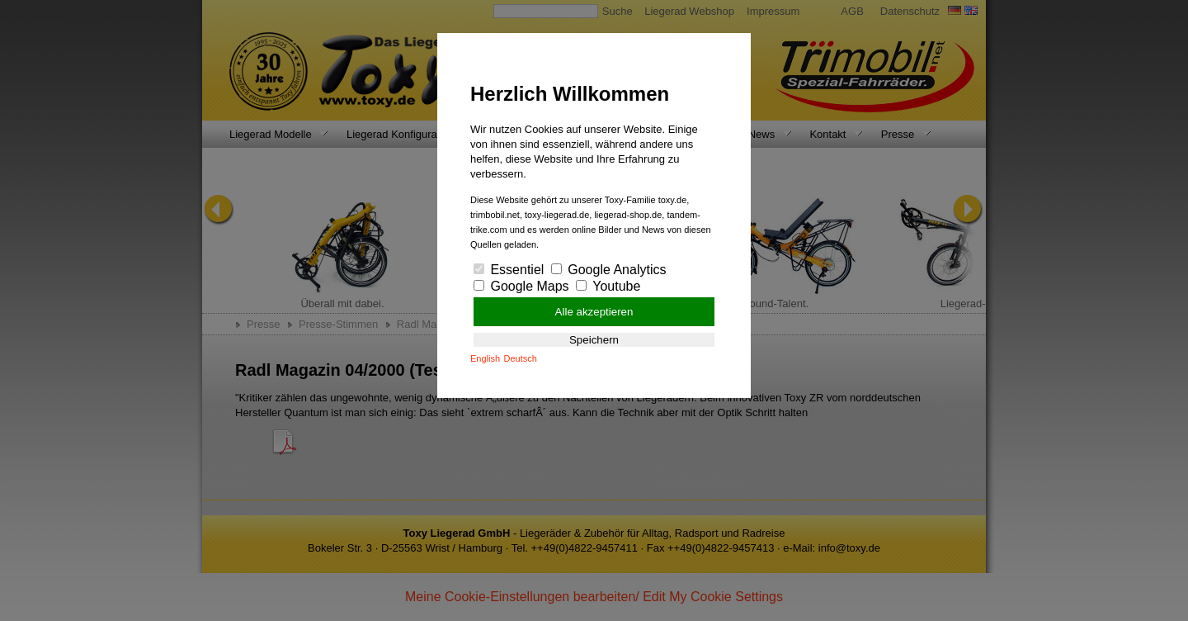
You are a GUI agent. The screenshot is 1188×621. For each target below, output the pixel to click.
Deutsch (520, 358)
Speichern (594, 340)
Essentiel (509, 270)
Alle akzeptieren (594, 312)
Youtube (608, 286)
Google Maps (521, 286)
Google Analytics (609, 270)
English (485, 358)
